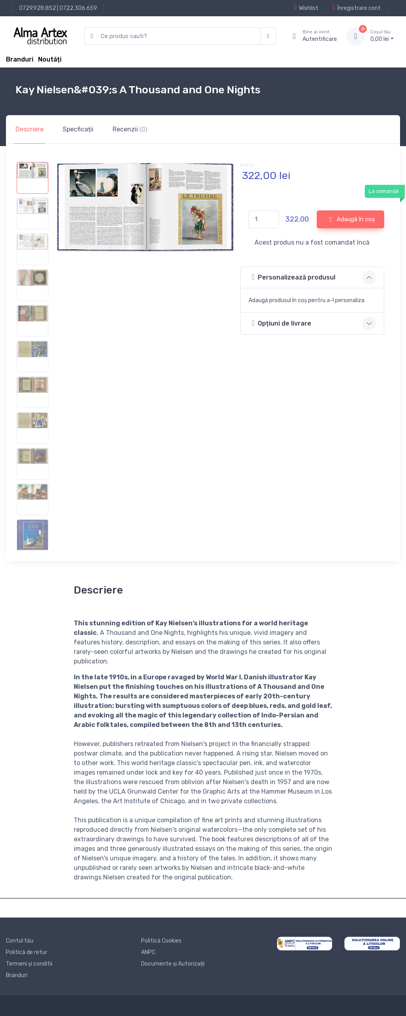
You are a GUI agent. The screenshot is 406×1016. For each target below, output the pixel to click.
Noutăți (49, 59)
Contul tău (19, 940)
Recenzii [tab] (130, 129)
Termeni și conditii (29, 963)
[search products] (172, 36)
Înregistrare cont (357, 8)
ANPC (148, 952)
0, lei (382, 35)
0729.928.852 (37, 8)
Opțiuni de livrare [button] (281, 323)
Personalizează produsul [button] (293, 277)
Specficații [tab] (78, 129)
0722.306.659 (78, 8)
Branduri (19, 59)
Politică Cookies (161, 940)
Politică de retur (26, 952)
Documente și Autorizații (173, 963)
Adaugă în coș (352, 220)
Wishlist (306, 8)
